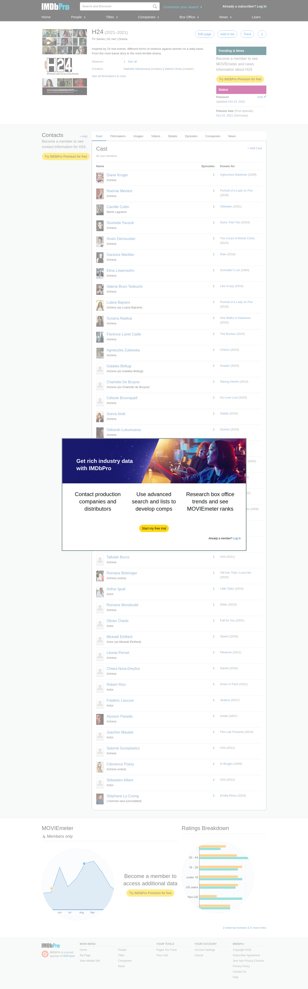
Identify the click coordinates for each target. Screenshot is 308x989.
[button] (154, 528)
